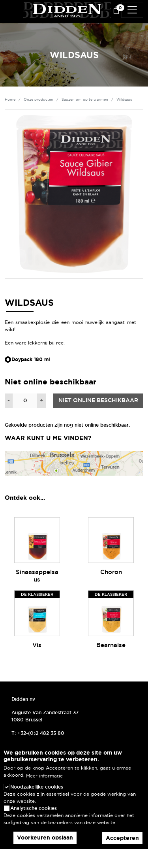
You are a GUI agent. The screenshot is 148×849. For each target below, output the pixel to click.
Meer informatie (44, 775)
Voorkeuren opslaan (45, 837)
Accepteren (122, 837)
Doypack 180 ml (30, 359)
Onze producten (38, 100)
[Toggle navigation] (132, 10)
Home (10, 100)
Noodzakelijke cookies (36, 786)
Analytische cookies (33, 808)
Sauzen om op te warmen (85, 100)
